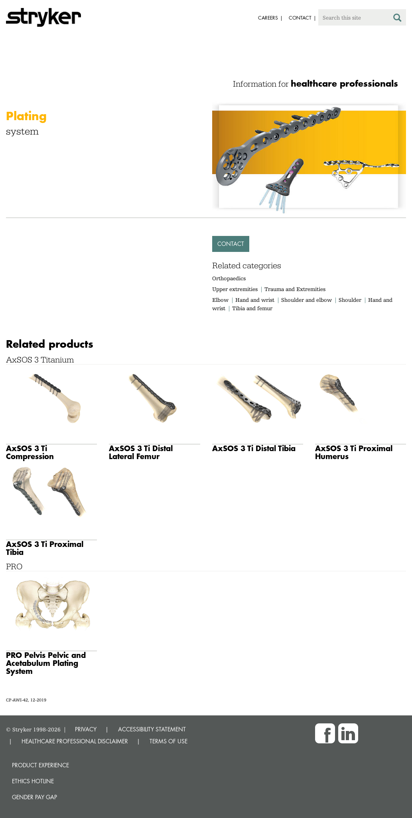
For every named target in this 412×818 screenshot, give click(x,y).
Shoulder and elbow (306, 300)
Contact (230, 244)
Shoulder (350, 300)
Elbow (220, 300)
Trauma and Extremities (294, 289)
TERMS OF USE (168, 741)
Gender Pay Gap (34, 797)
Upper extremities (235, 289)
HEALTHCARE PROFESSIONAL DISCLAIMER (75, 741)
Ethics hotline (33, 781)
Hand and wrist (254, 300)
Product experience (40, 765)
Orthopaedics (229, 278)
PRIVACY (86, 729)
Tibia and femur (252, 308)
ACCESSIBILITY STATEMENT (152, 729)
